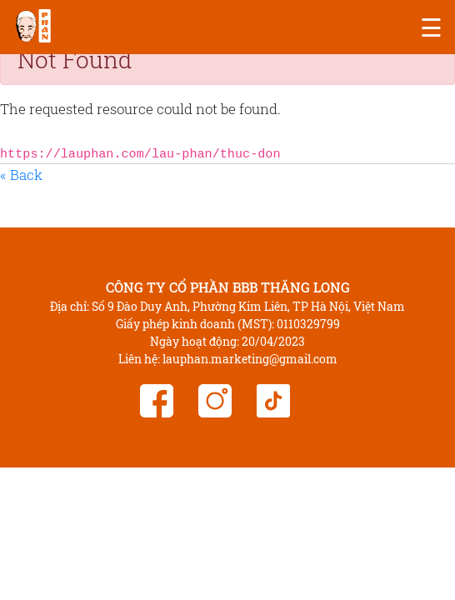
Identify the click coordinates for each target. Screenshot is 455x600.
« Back (21, 174)
